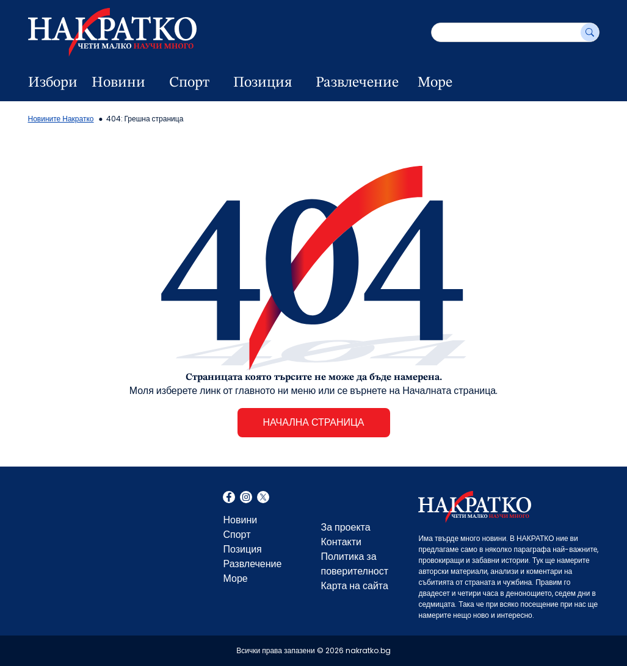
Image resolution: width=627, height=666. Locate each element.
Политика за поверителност (354, 564)
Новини (118, 83)
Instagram (246, 498)
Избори (53, 83)
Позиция (262, 83)
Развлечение (357, 83)
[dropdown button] (152, 83)
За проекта (345, 527)
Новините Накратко (61, 118)
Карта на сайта (354, 586)
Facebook (229, 498)
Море (435, 83)
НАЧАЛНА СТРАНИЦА (313, 422)
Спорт (189, 83)
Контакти (341, 542)
